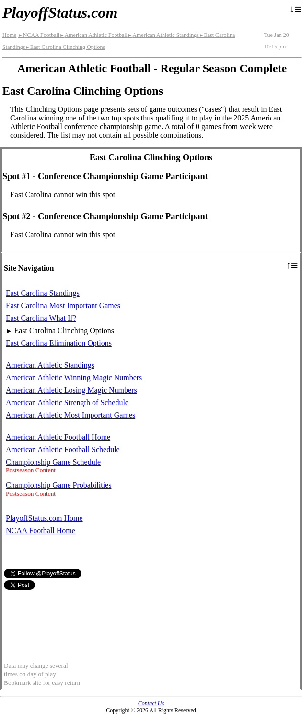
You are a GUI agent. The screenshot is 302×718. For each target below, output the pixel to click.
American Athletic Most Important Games (70, 415)
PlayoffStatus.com (59, 12)
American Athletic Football (93, 35)
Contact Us (151, 703)
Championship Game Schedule (53, 462)
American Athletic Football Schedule (63, 449)
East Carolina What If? (41, 318)
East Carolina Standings (43, 293)
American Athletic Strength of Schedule (67, 402)
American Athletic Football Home (58, 437)
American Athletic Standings (163, 35)
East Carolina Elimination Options (59, 343)
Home (9, 35)
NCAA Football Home (40, 531)
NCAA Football (38, 35)
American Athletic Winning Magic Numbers (74, 377)
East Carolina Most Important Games (63, 305)
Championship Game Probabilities (58, 485)
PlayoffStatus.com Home (44, 518)
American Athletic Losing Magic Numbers (71, 390)
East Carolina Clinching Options (65, 47)
